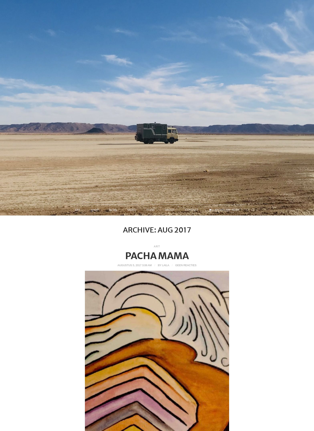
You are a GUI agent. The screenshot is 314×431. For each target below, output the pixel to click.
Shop (95, 209)
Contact (191, 209)
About (170, 209)
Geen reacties (185, 265)
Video (131, 209)
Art (78, 209)
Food (150, 209)
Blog (113, 209)
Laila (165, 265)
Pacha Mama (157, 256)
